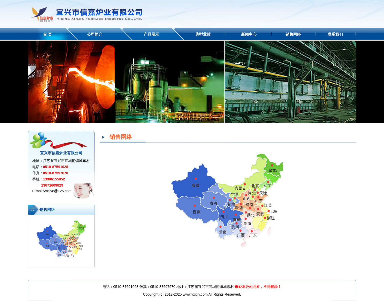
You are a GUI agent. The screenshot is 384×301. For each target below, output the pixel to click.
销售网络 (293, 34)
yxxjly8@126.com (57, 191)
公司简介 (94, 34)
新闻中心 (249, 34)
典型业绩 (203, 34)
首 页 (47, 34)
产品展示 (151, 34)
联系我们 (335, 34)
